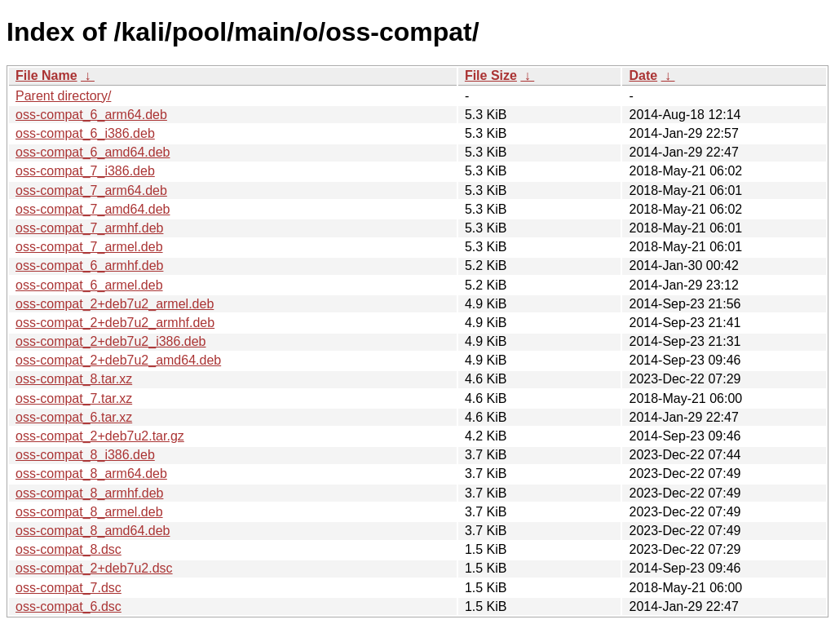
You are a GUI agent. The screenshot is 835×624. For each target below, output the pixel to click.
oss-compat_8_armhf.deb (89, 493)
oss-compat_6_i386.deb (85, 133)
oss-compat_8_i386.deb (85, 455)
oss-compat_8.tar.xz (73, 379)
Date (643, 75)
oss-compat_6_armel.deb (89, 285)
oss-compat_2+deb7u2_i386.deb (110, 341)
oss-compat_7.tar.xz (73, 398)
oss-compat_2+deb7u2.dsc (94, 568)
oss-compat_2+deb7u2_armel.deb (114, 304)
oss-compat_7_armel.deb (89, 247)
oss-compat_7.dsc (68, 588)
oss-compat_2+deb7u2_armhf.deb (114, 323)
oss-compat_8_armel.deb (89, 512)
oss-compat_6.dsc (68, 606)
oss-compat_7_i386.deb (85, 171)
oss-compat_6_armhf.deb (89, 265)
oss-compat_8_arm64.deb (91, 473)
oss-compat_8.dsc (68, 549)
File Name (46, 75)
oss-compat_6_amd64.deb (92, 152)
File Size (491, 75)
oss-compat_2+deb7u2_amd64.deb (118, 360)
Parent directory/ (63, 96)
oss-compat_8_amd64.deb (92, 531)
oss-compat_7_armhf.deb (89, 228)
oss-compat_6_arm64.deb (91, 115)
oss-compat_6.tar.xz (73, 417)
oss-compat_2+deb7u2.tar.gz (99, 436)
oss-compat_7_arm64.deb (91, 190)
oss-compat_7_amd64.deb (92, 209)
